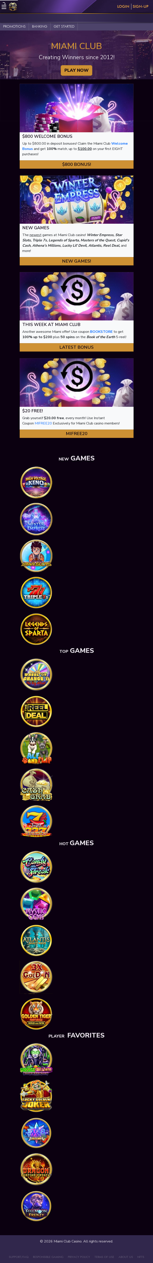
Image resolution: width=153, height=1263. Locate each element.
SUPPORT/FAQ (18, 1257)
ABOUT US (126, 1257)
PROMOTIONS (14, 26)
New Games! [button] (76, 261)
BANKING (39, 26)
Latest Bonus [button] (76, 347)
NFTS (140, 1257)
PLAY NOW (76, 70)
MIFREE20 (43, 423)
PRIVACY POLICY (79, 1257)
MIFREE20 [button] (76, 434)
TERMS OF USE (104, 1257)
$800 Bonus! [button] (76, 164)
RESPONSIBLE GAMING (48, 1257)
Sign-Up (140, 6)
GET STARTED (64, 26)
